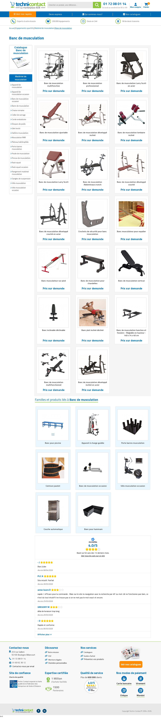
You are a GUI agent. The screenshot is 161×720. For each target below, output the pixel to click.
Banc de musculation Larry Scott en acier (131, 85)
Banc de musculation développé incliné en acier (92, 385)
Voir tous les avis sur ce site (93, 558)
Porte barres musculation (133, 445)
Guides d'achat (90, 659)
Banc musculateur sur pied (53, 282)
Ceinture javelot (53, 488)
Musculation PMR (19, 134)
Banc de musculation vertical (131, 282)
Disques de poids (19, 120)
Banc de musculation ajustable (53, 133)
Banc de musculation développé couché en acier (53, 234)
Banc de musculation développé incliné (92, 134)
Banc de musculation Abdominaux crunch (92, 184)
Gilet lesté (16, 124)
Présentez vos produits (94, 663)
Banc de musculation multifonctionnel (53, 385)
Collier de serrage (19, 111)
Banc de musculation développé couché (131, 184)
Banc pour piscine (53, 445)
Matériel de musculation (44, 28)
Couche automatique (53, 531)
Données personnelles (57, 667)
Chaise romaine (18, 106)
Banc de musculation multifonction (53, 85)
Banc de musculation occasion (93, 488)
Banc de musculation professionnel (92, 85)
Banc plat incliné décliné (93, 331)
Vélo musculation (19, 179)
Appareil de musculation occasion (20, 89)
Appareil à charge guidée (93, 445)
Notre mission (54, 655)
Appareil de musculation (17, 82)
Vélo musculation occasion (132, 488)
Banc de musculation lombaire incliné (131, 134)
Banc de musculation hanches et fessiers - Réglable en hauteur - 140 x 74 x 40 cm (131, 334)
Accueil (11, 28)
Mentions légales (55, 663)
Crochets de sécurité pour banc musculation (92, 234)
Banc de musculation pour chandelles (93, 283)
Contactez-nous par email (23, 669)
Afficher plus (45, 637)
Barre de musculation (20, 102)
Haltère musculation (20, 129)
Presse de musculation (21, 154)
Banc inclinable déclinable (53, 331)
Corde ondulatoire (19, 115)
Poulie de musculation (20, 150)
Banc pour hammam (93, 531)
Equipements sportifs (24, 28)
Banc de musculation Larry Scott (53, 184)
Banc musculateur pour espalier (131, 232)
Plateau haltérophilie (20, 138)
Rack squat (16, 159)
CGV (49, 659)
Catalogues (88, 655)
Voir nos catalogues (131, 667)
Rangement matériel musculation (20, 169)
